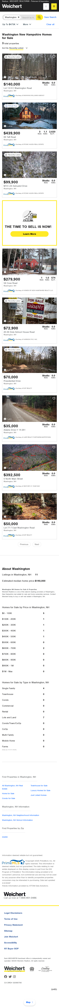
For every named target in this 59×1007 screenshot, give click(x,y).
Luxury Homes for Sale (40, 790)
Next (37, 544)
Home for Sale (8, 793)
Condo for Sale (8, 798)
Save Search (50, 17)
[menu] (54, 6)
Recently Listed (16, 48)
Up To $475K (8, 24)
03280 (5, 837)
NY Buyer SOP (11, 948)
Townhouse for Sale (39, 785)
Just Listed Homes (39, 795)
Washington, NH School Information (17, 820)
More (25, 24)
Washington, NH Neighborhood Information (20, 815)
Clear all (50, 24)
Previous (24, 544)
